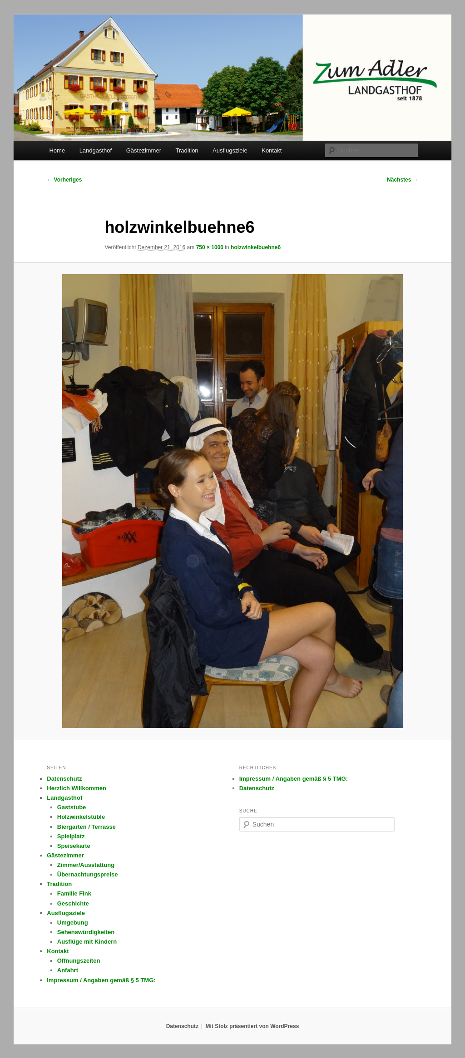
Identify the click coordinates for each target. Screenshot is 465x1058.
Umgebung (72, 922)
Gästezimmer (143, 150)
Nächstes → (402, 180)
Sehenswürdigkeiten (85, 932)
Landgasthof (95, 150)
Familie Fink (74, 893)
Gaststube (71, 807)
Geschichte (73, 903)
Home (57, 150)
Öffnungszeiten (78, 960)
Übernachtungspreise (87, 874)
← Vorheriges (64, 180)
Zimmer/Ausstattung (85, 864)
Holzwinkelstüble (81, 816)
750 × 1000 (209, 247)
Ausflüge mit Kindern (87, 941)
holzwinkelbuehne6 (256, 247)
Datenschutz (64, 778)
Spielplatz (71, 836)
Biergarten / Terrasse (86, 826)
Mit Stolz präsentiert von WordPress (252, 1026)
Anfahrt (67, 970)
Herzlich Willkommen (76, 788)
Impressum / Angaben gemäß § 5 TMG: (101, 980)
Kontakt (272, 150)
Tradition (187, 150)
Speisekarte (73, 845)
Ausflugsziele (230, 150)
